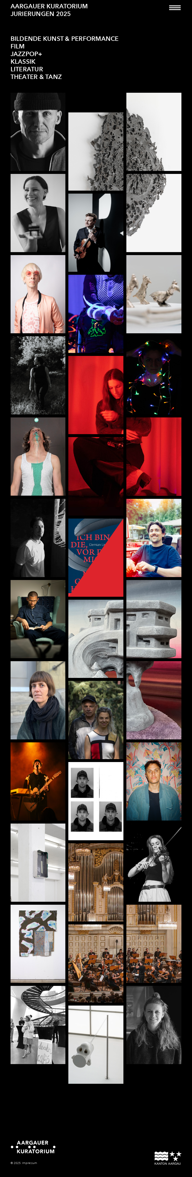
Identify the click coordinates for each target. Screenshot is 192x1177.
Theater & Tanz (36, 77)
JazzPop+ (27, 54)
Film (18, 46)
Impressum (29, 1163)
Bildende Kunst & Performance (65, 39)
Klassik (23, 62)
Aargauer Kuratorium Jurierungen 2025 (49, 9)
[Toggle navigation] (175, 11)
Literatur (27, 69)
